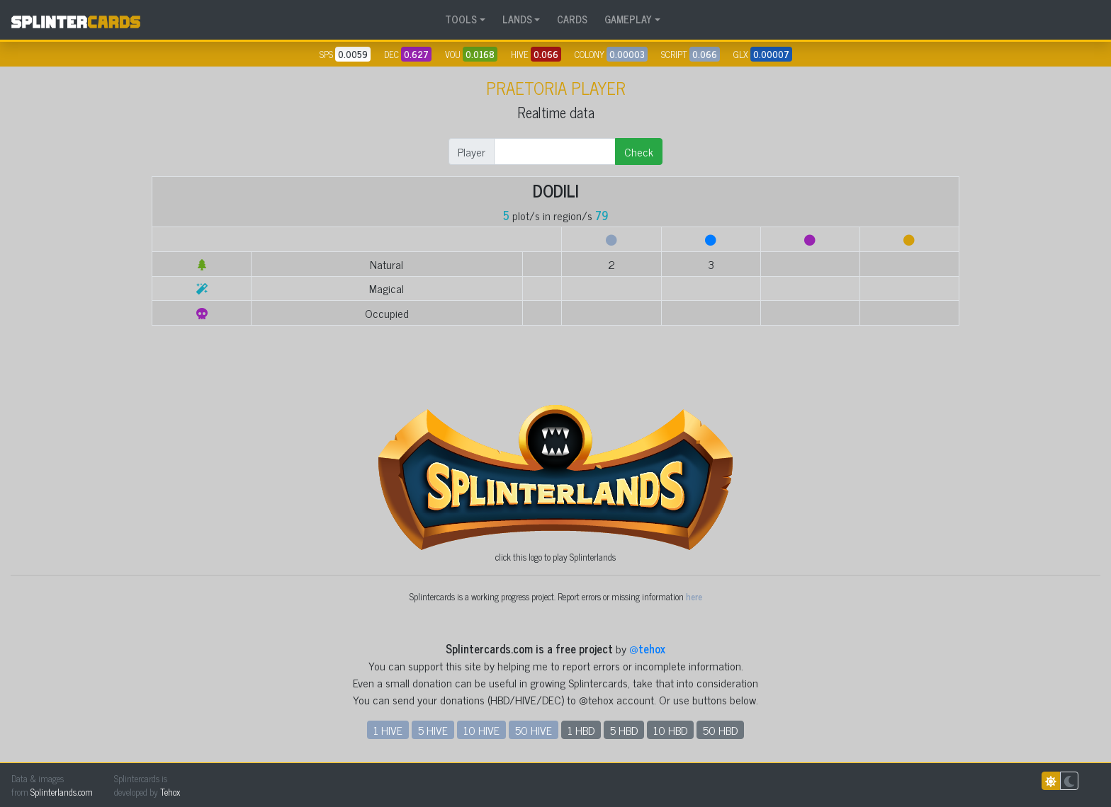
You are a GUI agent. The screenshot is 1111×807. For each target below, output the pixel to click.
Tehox (170, 791)
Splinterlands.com (61, 791)
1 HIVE (387, 730)
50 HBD (720, 730)
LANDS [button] (517, 19)
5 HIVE (433, 730)
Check (638, 151)
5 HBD (624, 730)
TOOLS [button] (461, 19)
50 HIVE (533, 730)
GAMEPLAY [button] (628, 19)
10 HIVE (481, 730)
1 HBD (581, 730)
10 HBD (670, 730)
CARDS (572, 19)
